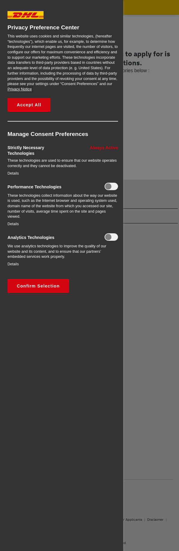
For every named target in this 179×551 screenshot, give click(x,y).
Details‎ (13, 173)
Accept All (29, 104)
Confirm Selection (38, 286)
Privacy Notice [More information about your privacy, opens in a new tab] (20, 89)
